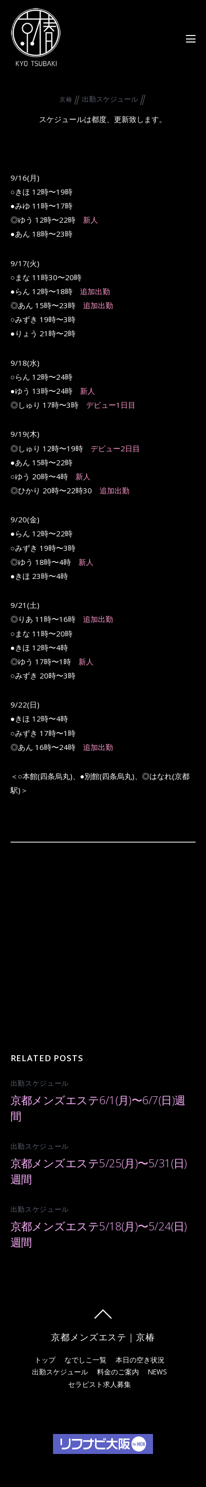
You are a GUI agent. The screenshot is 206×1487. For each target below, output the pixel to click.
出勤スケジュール (110, 99)
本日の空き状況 (140, 1359)
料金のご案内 (118, 1371)
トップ (45, 1359)
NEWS (157, 1371)
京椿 (66, 99)
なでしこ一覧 (85, 1359)
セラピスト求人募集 (99, 1384)
